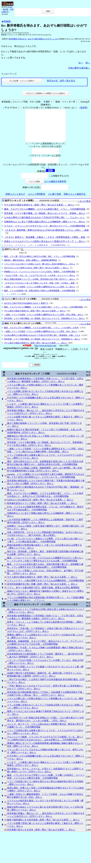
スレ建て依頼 (54, 200)
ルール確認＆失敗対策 (55, 188)
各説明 (83, 107)
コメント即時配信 (36, 200)
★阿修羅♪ (6, 21)
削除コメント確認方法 (75, 200)
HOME (9, 7)
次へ (80, 63)
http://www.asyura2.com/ (45, 352)
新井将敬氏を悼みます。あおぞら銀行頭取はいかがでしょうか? (34, 39)
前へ (88, 63)
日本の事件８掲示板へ (79, 68)
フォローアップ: (9, 74)
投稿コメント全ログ (15, 200)
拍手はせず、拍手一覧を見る (61, 81)
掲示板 (5, 9)
